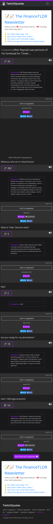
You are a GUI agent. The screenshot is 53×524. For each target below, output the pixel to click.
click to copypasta (27, 103)
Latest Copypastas (9, 510)
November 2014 (26, 272)
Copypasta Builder (12, 512)
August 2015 (26, 384)
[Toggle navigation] (47, 3)
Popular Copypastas (24, 510)
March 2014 (26, 323)
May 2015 (26, 441)
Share (29, 116)
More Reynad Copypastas (26, 456)
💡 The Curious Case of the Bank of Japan (19, 39)
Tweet (23, 116)
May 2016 (26, 213)
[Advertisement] (26, 138)
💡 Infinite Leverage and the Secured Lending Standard (25, 41)
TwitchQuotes (13, 4)
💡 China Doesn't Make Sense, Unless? (19, 36)
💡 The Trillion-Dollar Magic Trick (16, 34)
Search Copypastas (38, 510)
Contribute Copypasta (27, 512)
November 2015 (26, 108)
